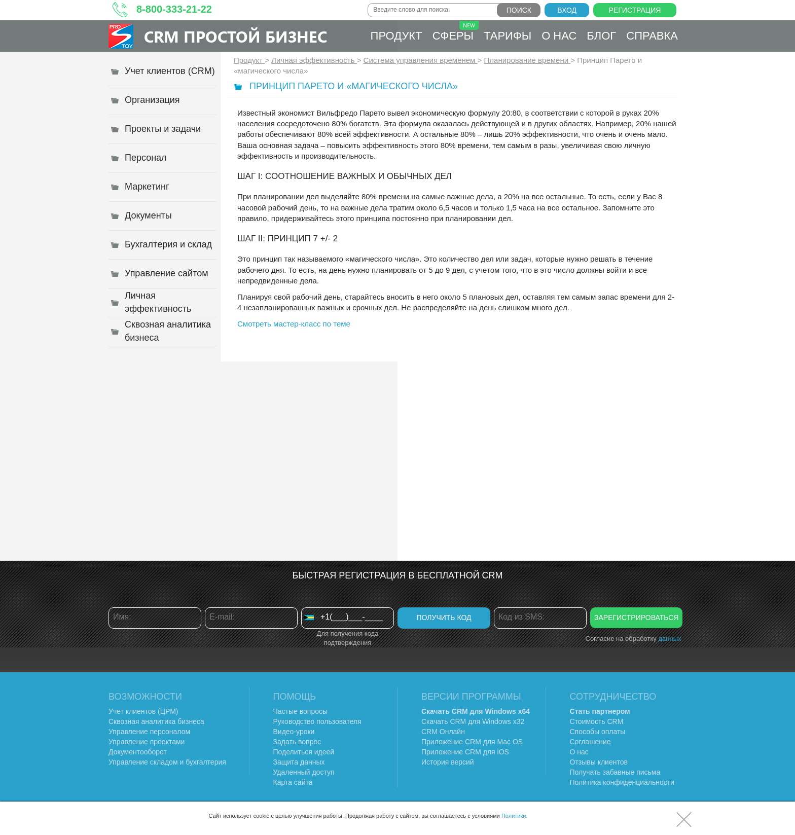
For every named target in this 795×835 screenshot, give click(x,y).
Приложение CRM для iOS (465, 752)
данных (669, 638)
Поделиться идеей (304, 752)
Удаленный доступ (304, 772)
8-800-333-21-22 (174, 9)
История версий (447, 762)
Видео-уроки (294, 732)
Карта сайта (293, 782)
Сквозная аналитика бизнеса (156, 721)
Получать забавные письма (615, 772)
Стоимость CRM (597, 721)
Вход (566, 10)
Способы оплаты (598, 732)
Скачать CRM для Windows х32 (472, 721)
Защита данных (299, 762)
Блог (601, 35)
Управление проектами (147, 742)
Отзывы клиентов (599, 762)
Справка (652, 35)
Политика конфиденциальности (622, 782)
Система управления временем (421, 60)
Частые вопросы (300, 711)
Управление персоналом (149, 732)
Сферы (455, 31)
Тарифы (507, 35)
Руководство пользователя (317, 721)
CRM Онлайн (443, 732)
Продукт (396, 35)
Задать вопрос (297, 742)
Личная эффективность (314, 60)
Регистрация (635, 10)
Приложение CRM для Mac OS (472, 742)
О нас (558, 35)
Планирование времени (527, 60)
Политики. (514, 816)
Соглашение (590, 742)
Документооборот (138, 752)
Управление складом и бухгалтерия (167, 762)
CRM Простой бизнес (235, 36)
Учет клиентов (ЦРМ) (143, 711)
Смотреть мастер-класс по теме (293, 323)
